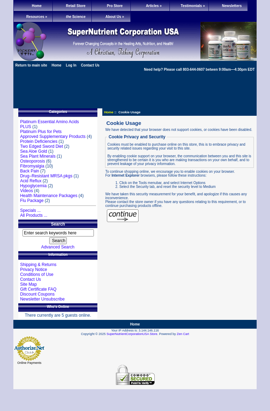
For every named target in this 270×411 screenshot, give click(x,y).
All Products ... (33, 215)
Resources (36, 17)
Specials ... (30, 210)
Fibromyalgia (32, 166)
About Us (114, 17)
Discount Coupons (37, 294)
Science (76, 17)
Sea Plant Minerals (38, 156)
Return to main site (31, 65)
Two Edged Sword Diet (41, 146)
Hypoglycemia (33, 185)
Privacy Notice (33, 269)
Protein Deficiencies (38, 141)
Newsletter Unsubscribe (42, 299)
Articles (154, 6)
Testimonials (193, 6)
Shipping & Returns (38, 264)
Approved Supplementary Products (52, 136)
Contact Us (90, 65)
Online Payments (29, 363)
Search (58, 224)
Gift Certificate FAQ (38, 289)
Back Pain (29, 171)
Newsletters (232, 6)
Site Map (28, 284)
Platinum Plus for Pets (41, 131)
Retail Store (76, 6)
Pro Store (115, 6)
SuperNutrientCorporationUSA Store (132, 334)
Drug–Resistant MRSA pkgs (46, 175)
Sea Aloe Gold (33, 151)
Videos (26, 190)
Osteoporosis (32, 161)
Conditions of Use (36, 274)
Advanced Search (58, 247)
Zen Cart (183, 334)
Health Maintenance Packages (48, 195)
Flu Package (32, 200)
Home (37, 6)
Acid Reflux (30, 180)
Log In (71, 65)
